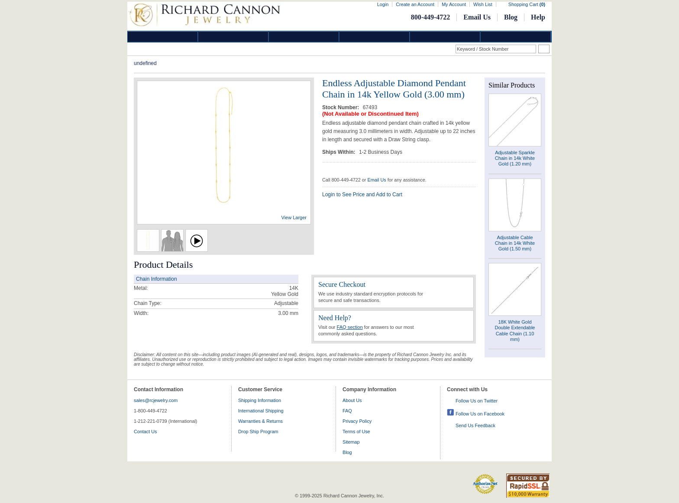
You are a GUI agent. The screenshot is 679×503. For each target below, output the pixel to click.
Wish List (482, 4)
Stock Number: (341, 107)
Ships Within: (339, 152)
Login (382, 4)
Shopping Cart (526, 4)
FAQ (347, 410)
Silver (304, 36)
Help (538, 17)
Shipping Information (259, 400)
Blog (510, 17)
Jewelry (375, 36)
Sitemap (351, 442)
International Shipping (260, 410)
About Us (352, 400)
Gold (233, 36)
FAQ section (350, 327)
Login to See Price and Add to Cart (362, 194)
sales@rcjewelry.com (156, 400)
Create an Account (415, 4)
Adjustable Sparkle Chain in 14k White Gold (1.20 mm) (515, 158)
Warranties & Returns (260, 421)
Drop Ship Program (258, 431)
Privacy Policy (357, 421)
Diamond (163, 36)
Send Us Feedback (475, 425)
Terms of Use (356, 431)
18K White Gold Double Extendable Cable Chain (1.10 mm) (515, 330)
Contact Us (145, 431)
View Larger (294, 217)
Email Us (477, 17)
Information (445, 36)
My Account (454, 4)
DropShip (516, 36)
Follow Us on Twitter (477, 400)
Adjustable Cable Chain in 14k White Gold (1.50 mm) (515, 243)
